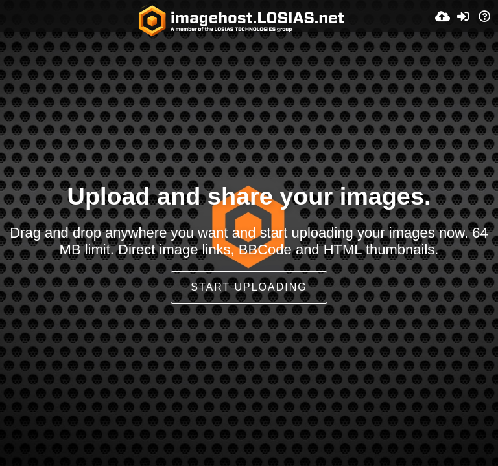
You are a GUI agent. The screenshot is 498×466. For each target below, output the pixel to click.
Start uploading (249, 287)
